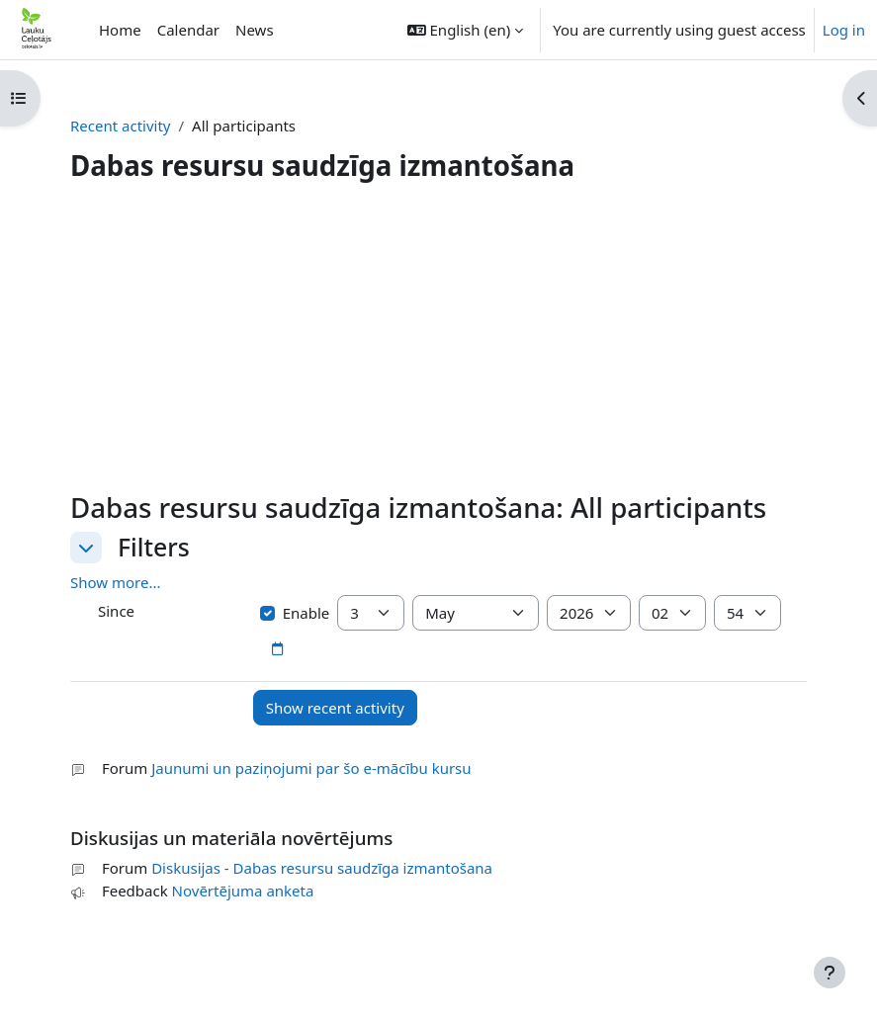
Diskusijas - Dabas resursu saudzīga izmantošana (321, 868)
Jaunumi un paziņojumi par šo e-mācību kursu (311, 768)
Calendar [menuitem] (188, 30)
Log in (844, 30)
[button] (465, 29)
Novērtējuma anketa (243, 890)
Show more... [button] (115, 582)
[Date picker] (277, 649)
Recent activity (120, 125)
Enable (294, 613)
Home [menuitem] (120, 30)
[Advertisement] (438, 342)
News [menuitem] (254, 30)
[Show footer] (829, 972)
